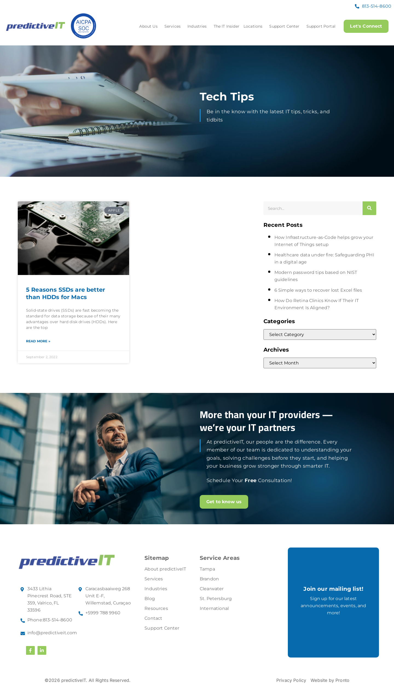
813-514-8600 (376, 6)
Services (173, 26)
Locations (254, 26)
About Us (149, 26)
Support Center (285, 26)
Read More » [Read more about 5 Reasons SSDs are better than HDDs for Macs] (38, 341)
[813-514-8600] (357, 6)
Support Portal (320, 26)
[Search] (369, 208)
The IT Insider (226, 26)
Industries (198, 26)
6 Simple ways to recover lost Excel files (318, 290)
